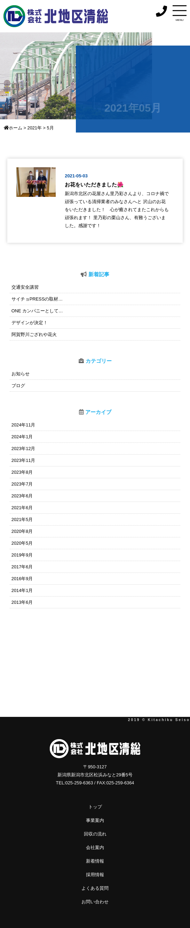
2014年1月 (22, 590)
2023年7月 (22, 484)
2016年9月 (22, 578)
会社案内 (95, 847)
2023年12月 (23, 448)
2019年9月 (22, 555)
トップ (95, 806)
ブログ (18, 385)
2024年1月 (22, 436)
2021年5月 (22, 519)
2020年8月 (22, 531)
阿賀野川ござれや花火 (34, 334)
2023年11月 (23, 460)
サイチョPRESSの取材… (37, 299)
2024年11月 (23, 424)
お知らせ (20, 373)
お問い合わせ (95, 901)
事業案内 (95, 820)
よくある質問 (95, 888)
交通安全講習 (25, 287)
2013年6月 (22, 602)
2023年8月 (22, 472)
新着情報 (95, 861)
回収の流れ (95, 834)
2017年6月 (22, 566)
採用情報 (95, 874)
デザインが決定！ (29, 322)
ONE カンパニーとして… (37, 310)
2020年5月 (22, 543)
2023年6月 (22, 495)
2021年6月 (22, 507)
